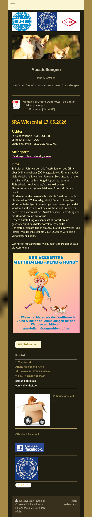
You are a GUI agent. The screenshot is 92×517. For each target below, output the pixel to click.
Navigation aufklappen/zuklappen (46, 5)
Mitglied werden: (28, 344)
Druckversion (25, 500)
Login (74, 500)
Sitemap (40, 500)
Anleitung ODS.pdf (34, 105)
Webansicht (70, 504)
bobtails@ (30, 380)
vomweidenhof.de (26, 385)
